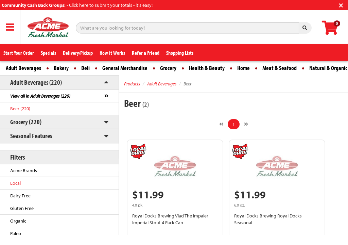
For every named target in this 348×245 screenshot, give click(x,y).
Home (243, 68)
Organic (18, 221)
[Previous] (221, 124)
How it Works (112, 52)
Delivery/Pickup (78, 52)
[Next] (246, 124)
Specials (48, 52)
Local (15, 183)
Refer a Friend (145, 52)
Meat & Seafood (279, 68)
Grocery (168, 68)
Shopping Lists (179, 52)
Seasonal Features (31, 135)
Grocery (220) (25, 121)
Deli (85, 68)
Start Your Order (18, 52)
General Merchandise (124, 68)
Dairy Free (20, 196)
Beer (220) (20, 108)
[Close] (341, 4)
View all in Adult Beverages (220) (40, 96)
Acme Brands (23, 170)
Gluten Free (22, 208)
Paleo (15, 233)
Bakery (61, 68)
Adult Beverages (23, 68)
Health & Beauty (207, 68)
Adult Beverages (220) (36, 82)
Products (132, 84)
